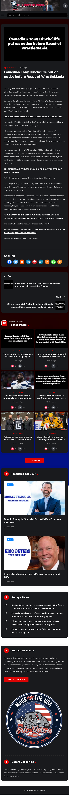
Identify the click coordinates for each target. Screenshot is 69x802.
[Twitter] (15, 262)
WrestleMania (10, 92)
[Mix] (47, 262)
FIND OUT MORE (16, 679)
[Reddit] (22, 262)
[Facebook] (9, 262)
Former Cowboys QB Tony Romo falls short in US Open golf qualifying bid (18, 356)
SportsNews (10, 67)
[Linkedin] (28, 262)
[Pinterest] (34, 262)
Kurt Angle (18, 153)
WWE (19, 104)
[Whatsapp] (53, 262)
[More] (59, 262)
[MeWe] (41, 262)
